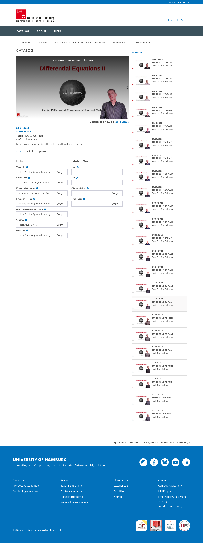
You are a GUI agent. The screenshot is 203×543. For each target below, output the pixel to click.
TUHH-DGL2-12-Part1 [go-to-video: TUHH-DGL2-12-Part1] (162, 94)
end (74, 177)
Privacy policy (150, 442)
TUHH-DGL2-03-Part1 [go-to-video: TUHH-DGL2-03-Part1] (162, 349)
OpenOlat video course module (31, 209)
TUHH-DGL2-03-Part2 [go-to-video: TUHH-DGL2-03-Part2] (162, 333)
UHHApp (163, 491)
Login (172, 2)
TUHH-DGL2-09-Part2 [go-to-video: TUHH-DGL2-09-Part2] (162, 174)
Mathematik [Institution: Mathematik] (23, 131)
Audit (153, 521)
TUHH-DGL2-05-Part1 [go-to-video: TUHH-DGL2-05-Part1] (162, 301)
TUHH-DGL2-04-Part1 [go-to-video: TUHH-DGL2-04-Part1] (162, 317)
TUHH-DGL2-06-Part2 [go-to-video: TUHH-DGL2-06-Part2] (162, 254)
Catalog (43, 42)
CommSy (21, 219)
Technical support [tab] (35, 151)
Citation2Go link (80, 188)
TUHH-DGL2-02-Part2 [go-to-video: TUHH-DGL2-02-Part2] (162, 365)
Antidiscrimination (169, 506)
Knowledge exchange (73, 502)
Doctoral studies (70, 491)
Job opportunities (71, 497)
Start (75, 167)
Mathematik (119, 42)
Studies (17, 480)
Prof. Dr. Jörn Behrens (26, 139)
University (120, 480)
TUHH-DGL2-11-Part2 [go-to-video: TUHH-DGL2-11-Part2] (162, 110)
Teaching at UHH (70, 486)
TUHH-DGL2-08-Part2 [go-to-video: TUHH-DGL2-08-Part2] (162, 206)
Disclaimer (133, 442)
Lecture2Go (25, 42)
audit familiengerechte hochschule (141, 525)
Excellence (120, 486)
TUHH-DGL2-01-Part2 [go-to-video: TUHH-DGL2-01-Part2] (162, 397)
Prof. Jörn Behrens (161, 353)
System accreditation (184, 523)
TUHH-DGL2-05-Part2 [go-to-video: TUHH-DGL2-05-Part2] (162, 285)
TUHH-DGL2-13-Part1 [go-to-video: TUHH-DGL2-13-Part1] (162, 62)
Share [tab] (19, 151)
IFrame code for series (27, 188)
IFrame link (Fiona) (25, 198)
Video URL (22, 167)
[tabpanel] (72, 198)
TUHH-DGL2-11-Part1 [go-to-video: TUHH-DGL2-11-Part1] (162, 126)
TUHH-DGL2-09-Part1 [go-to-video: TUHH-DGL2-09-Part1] (162, 190)
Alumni (118, 497)
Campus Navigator (169, 486)
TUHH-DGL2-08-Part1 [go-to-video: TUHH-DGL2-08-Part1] (162, 222)
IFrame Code (23, 177)
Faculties (119, 491)
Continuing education (25, 491)
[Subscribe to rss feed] (133, 52)
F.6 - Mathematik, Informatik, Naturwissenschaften (80, 42)
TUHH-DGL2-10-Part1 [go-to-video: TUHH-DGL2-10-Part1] (162, 142)
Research (66, 480)
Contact (162, 480)
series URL (22, 230)
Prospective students (25, 486)
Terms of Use (166, 442)
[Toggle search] (182, 31)
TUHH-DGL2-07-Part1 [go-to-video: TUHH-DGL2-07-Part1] (162, 238)
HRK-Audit (170, 521)
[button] (182, 2)
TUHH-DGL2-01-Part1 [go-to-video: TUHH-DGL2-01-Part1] (162, 413)
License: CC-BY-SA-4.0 (102, 122)
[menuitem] (23, 31)
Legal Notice (118, 442)
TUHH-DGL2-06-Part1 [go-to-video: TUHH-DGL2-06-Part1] (162, 270)
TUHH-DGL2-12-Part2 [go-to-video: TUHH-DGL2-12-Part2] (162, 78)
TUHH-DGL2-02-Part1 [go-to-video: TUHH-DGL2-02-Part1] (162, 381)
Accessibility (182, 442)
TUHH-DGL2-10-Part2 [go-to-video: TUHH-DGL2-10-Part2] (162, 158)
